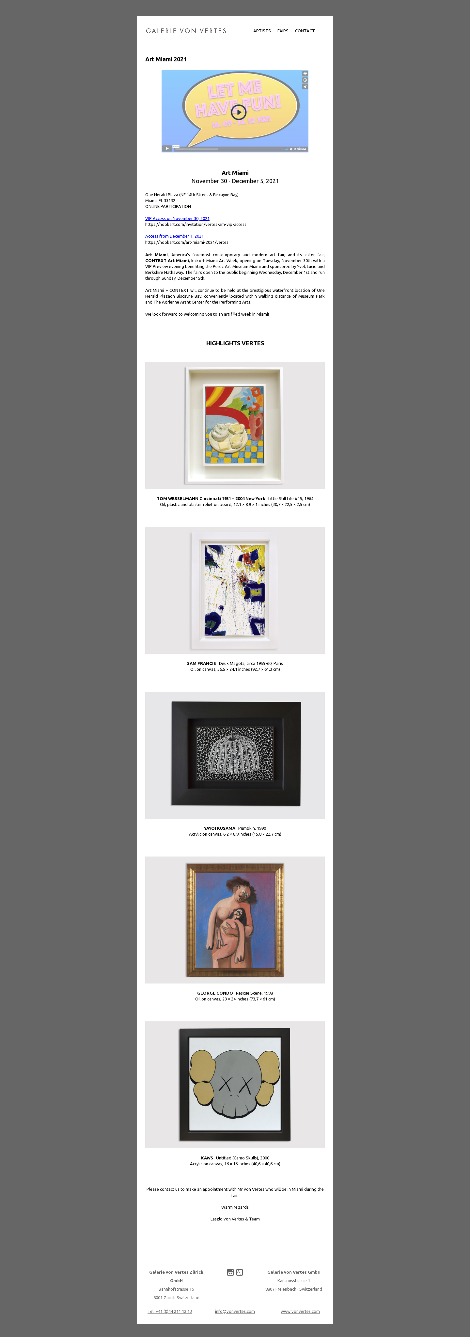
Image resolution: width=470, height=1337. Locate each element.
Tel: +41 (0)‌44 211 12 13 (170, 1311)
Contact (305, 30)
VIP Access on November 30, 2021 (177, 218)
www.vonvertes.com (300, 1311)
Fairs (283, 30)
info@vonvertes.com (235, 1311)
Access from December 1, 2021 (174, 236)
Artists (262, 30)
